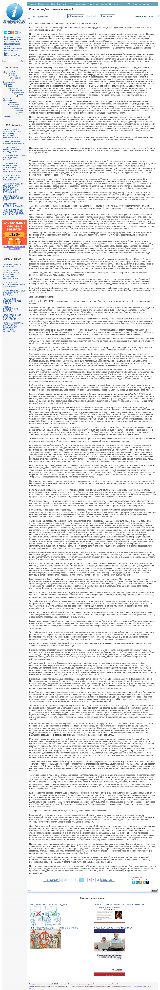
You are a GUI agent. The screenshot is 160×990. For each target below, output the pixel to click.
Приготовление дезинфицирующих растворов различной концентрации (13, 133)
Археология (10, 72)
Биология (11, 74)
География (16, 78)
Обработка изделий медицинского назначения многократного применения (13, 188)
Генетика (13, 76)
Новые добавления (13, 48)
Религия (8, 100)
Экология (7, 117)
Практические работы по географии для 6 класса (14, 285)
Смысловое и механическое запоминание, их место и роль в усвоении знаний (12, 168)
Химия (21, 112)
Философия (19, 108)
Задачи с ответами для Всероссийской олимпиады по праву (13, 212)
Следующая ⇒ (107, 16)
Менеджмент (19, 92)
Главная (32, 4)
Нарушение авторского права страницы (81, 984)
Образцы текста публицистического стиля (13, 198)
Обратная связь (11, 51)
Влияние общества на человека (13, 266)
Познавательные (78, 4)
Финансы (20, 110)
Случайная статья (12, 42)
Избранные (43, 4)
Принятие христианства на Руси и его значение (54, 928)
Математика (17, 90)
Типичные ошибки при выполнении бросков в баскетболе (123, 905)
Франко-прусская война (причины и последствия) (12, 150)
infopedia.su (32, 986)
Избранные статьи (12, 39)
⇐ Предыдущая (75, 16)
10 (98, 880)
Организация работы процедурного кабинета (14, 158)
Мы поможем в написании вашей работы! (105, 984)
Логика (10, 86)
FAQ (6, 53)
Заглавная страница (13, 37)
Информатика (9, 82)
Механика (20, 94)
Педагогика (7, 98)
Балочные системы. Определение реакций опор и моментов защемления (13, 327)
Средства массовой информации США (113, 928)
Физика (15, 106)
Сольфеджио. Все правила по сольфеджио (12, 317)
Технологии (14, 104)
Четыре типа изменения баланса (13, 205)
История (8, 84)
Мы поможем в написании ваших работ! (14, 248)
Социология (12, 102)
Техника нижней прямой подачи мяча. (14, 143)
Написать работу (12, 55)
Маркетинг (14, 88)
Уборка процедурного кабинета (10, 309)
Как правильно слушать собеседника (48, 905)
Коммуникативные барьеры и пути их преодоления (12, 178)
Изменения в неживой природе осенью (12, 301)
